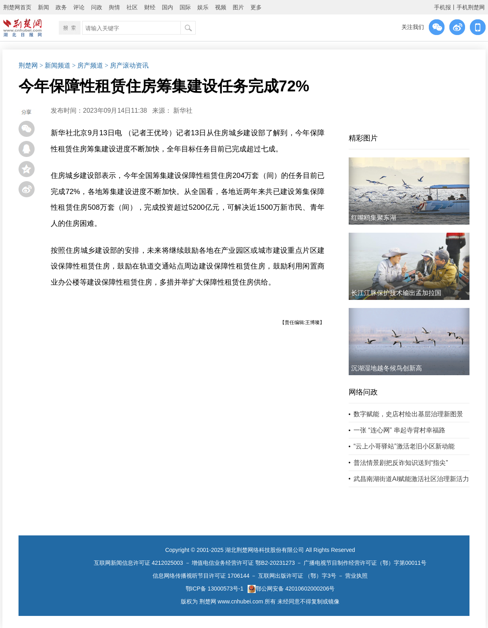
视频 (220, 7)
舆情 (114, 7)
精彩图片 (363, 138)
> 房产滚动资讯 (127, 65)
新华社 (182, 110)
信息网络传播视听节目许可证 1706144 (201, 575)
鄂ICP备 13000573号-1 (215, 588)
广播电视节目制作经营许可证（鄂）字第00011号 (365, 563)
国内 (167, 7)
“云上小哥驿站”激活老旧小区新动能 (404, 446)
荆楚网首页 (17, 7)
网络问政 (363, 392)
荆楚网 (28, 65)
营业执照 (356, 575)
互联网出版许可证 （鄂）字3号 (297, 575)
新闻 (43, 7)
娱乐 (203, 7)
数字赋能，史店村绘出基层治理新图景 (408, 414)
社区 (132, 7)
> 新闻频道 (54, 65)
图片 (238, 7)
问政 (96, 7)
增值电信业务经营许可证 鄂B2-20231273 (243, 563)
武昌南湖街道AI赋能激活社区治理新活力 (411, 478)
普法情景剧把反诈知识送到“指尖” (401, 462)
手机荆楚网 (471, 7)
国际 (185, 7)
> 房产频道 (87, 65)
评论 (79, 7)
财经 (149, 7)
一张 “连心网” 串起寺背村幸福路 (399, 430)
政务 (61, 7)
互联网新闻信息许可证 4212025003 (138, 563)
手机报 (442, 7)
